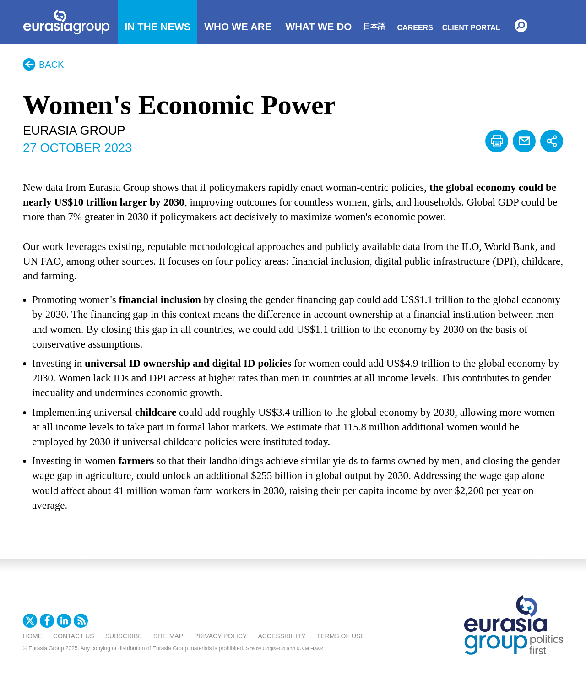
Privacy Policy (220, 636)
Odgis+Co (274, 648)
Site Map (168, 636)
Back (51, 65)
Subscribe (123, 636)
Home (32, 636)
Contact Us (73, 636)
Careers (415, 28)
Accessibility (281, 636)
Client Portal (471, 28)
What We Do (318, 27)
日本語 (374, 26)
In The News (157, 27)
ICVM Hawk (310, 648)
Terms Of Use (341, 636)
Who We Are (237, 27)
